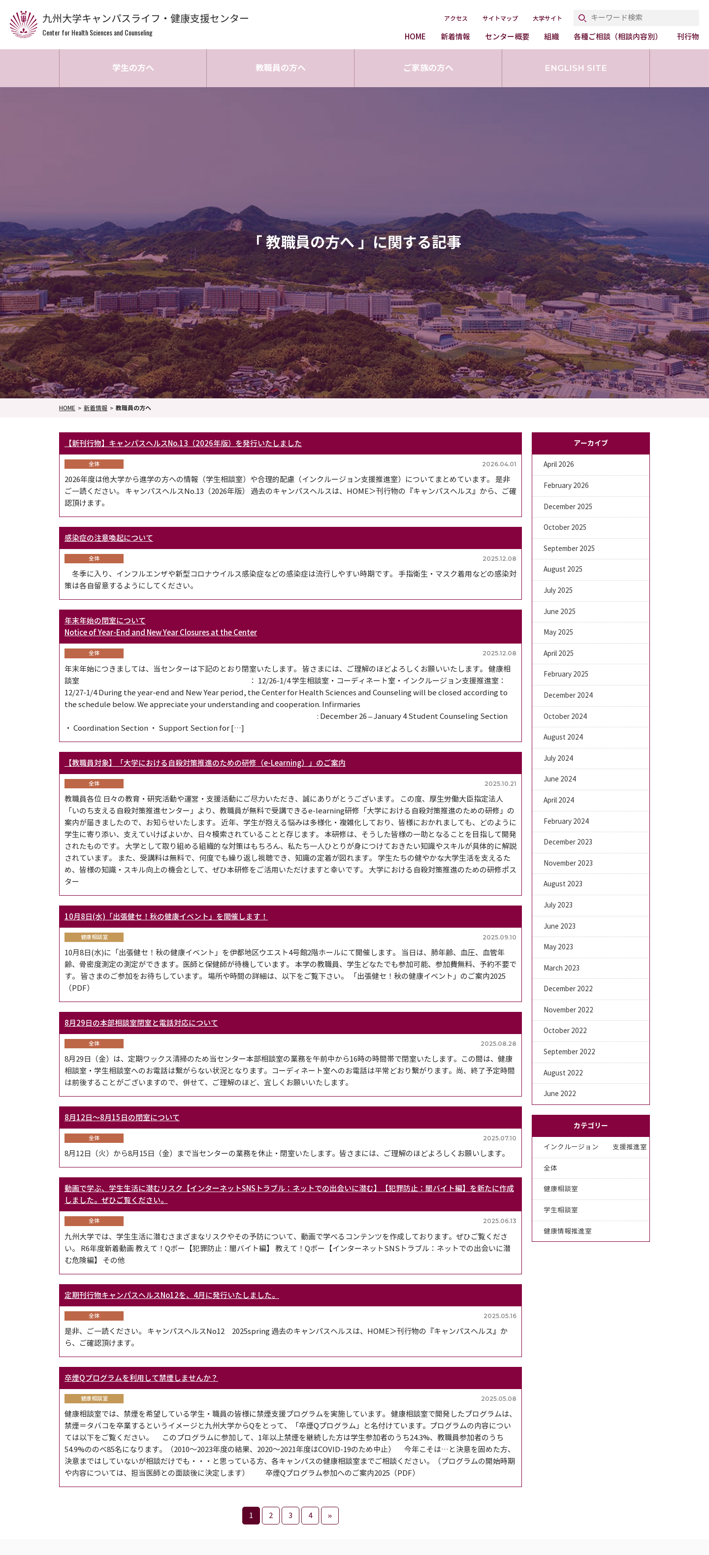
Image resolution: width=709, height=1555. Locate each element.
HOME (415, 36)
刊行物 (688, 36)
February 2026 (566, 486)
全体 (550, 1168)
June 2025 (560, 612)
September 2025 (569, 549)
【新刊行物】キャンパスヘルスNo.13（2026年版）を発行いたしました (183, 443)
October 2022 (565, 1031)
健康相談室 (561, 1189)
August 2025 (563, 569)
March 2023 (562, 968)
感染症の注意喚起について (108, 538)
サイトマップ (500, 18)
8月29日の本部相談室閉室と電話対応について (141, 1023)
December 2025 (568, 507)
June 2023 (560, 926)
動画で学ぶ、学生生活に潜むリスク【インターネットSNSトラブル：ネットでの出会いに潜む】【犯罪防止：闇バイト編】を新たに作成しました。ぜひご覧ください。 (289, 1194)
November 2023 (568, 863)
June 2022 (560, 1094)
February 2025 (566, 674)
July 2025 (558, 590)
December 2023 (568, 842)
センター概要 (507, 36)
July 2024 (558, 758)
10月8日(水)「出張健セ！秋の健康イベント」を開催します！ (166, 916)
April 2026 (559, 464)
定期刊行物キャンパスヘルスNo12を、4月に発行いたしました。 (171, 1295)
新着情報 (455, 36)
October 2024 (565, 717)
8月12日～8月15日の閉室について (122, 1117)
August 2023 (563, 884)
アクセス (456, 18)
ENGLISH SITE (576, 68)
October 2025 (565, 527)
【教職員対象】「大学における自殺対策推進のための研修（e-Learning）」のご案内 (205, 763)
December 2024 (568, 695)
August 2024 (563, 737)
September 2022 (569, 1052)
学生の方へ (133, 68)
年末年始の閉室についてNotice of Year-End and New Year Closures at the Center (160, 626)
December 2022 (568, 989)
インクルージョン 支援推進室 (595, 1147)
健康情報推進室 (568, 1231)
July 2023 (558, 905)
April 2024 (559, 800)
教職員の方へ (281, 68)
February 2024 (566, 821)
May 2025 (559, 632)
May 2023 (559, 947)
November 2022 (568, 1010)
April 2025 (559, 653)
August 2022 (563, 1073)
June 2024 (560, 779)
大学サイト (547, 18)
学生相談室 (561, 1210)
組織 (551, 36)
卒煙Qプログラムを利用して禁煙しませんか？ (141, 1378)
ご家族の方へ (428, 68)
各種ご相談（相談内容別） (618, 36)
